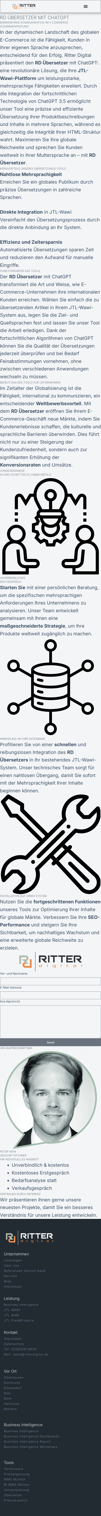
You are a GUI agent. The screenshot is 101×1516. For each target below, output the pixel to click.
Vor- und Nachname (13, 973)
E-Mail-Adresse (11, 987)
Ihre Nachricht (10, 1001)
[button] (85, 6)
